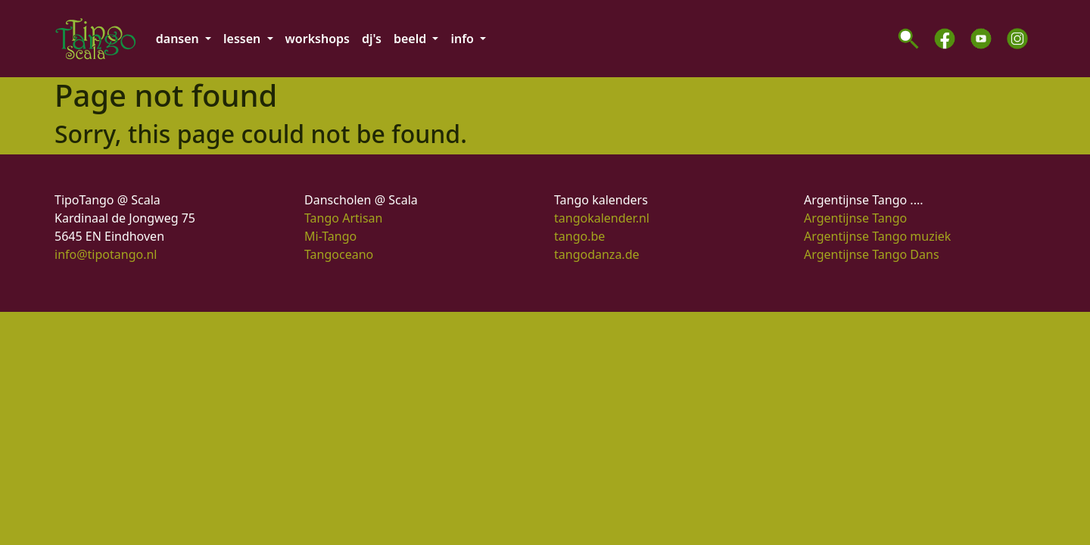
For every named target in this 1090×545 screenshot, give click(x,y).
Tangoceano (338, 254)
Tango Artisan (343, 218)
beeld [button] (411, 38)
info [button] (463, 38)
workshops (317, 38)
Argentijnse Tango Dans (871, 254)
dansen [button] (179, 38)
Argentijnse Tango (855, 218)
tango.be (579, 236)
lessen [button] (243, 38)
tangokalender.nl (601, 218)
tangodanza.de (597, 254)
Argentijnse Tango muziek (877, 236)
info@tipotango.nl (105, 254)
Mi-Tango (330, 236)
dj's (372, 38)
